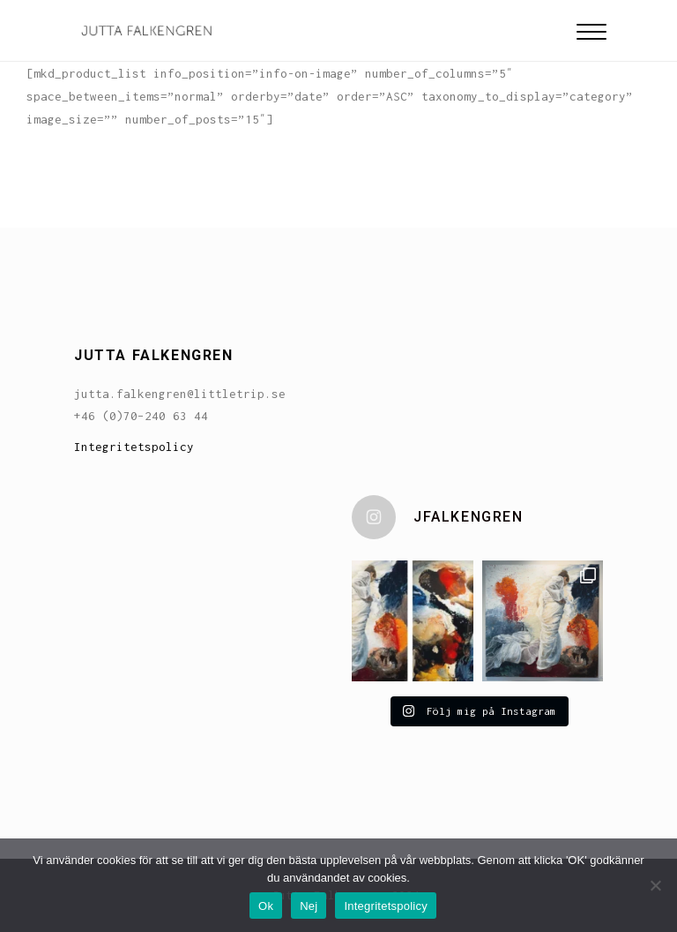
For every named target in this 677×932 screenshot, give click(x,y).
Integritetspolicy (134, 447)
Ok (265, 906)
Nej (308, 906)
